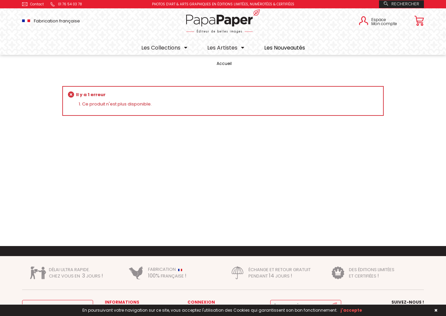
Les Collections (160, 48)
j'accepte (351, 310)
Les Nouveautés (284, 48)
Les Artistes (222, 48)
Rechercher (401, 4)
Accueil (224, 64)
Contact (33, 4)
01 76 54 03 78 (66, 4)
